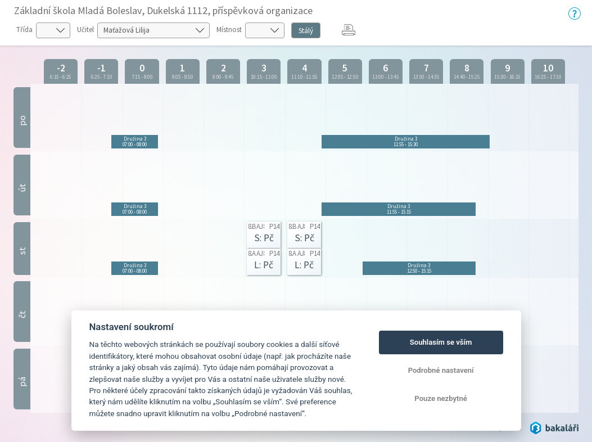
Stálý (306, 30)
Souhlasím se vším (441, 342)
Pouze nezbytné (440, 398)
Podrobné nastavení (441, 370)
